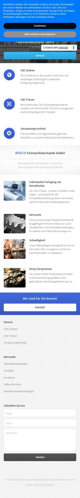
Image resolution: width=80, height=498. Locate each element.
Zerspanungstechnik (15, 342)
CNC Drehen (11, 329)
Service (40, 55)
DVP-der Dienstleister (44, 484)
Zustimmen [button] (40, 26)
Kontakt (40, 307)
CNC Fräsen (10, 335)
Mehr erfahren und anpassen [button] (40, 34)
